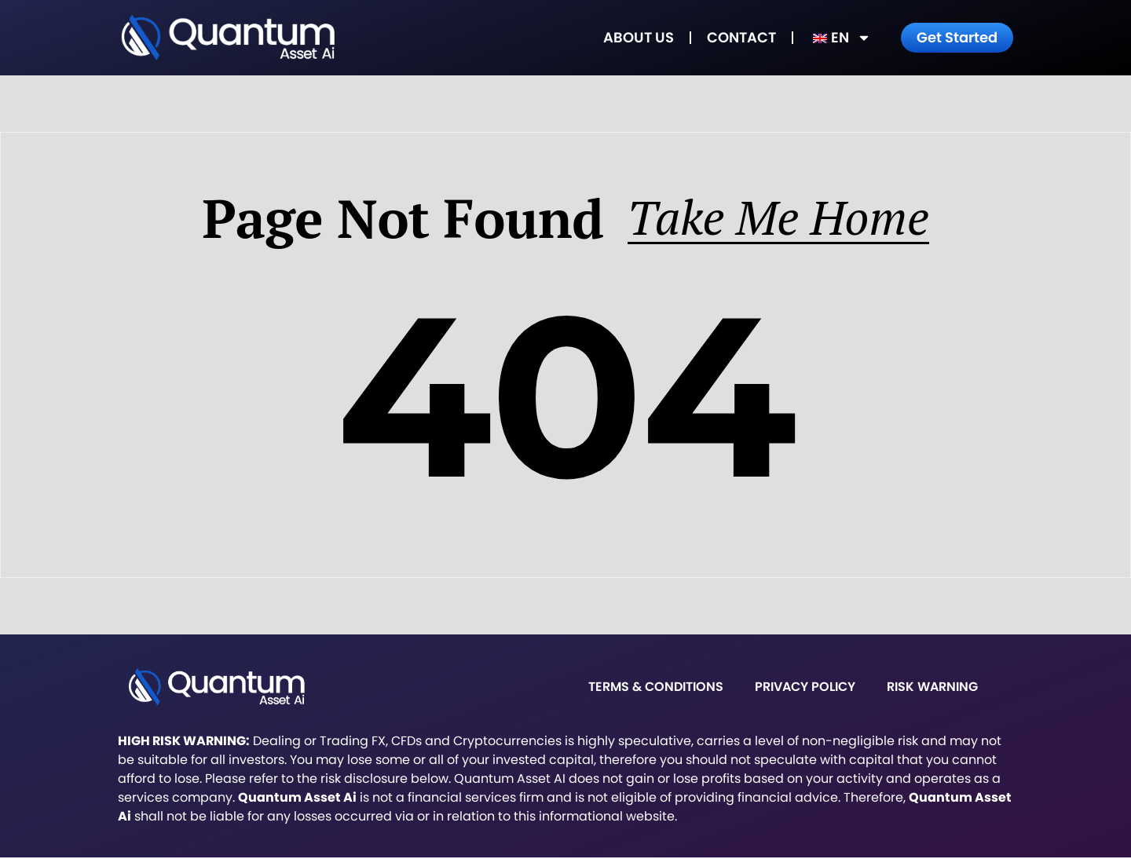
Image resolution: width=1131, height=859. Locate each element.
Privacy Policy (805, 688)
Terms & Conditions (655, 688)
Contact (741, 37)
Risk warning (932, 688)
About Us (638, 37)
